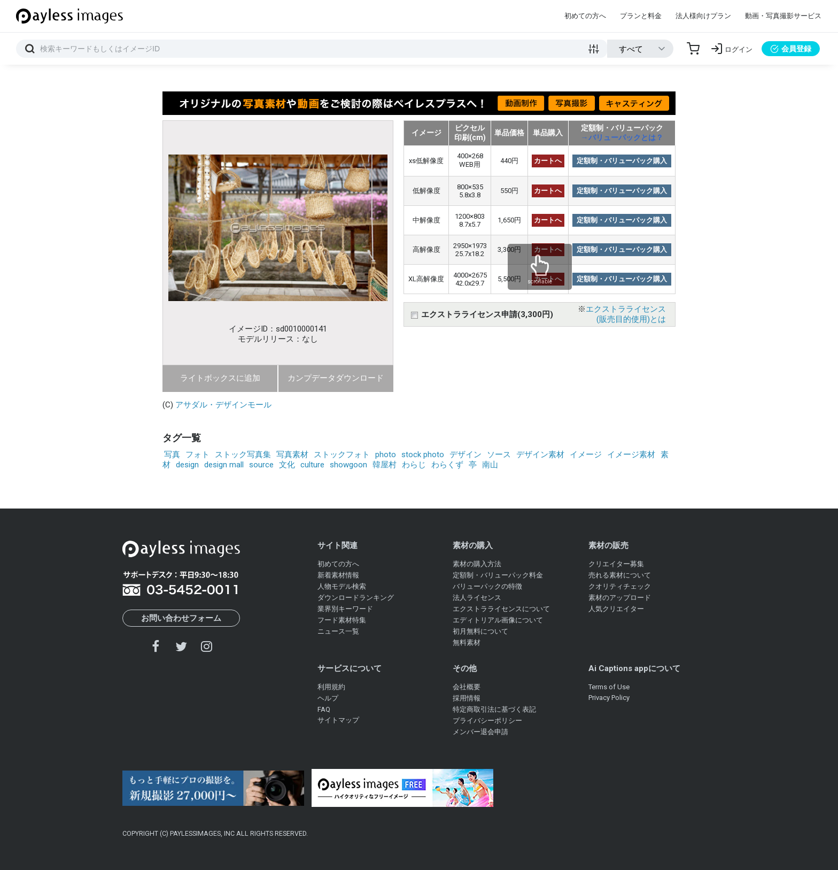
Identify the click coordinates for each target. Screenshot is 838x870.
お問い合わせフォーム (181, 618)
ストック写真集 (243, 454)
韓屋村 (385, 464)
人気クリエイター (616, 609)
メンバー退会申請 (480, 732)
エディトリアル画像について (498, 620)
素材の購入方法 (477, 564)
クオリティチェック (619, 586)
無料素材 (466, 642)
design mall (224, 464)
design (187, 464)
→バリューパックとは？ (622, 137)
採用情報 (466, 698)
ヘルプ (327, 698)
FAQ (323, 709)
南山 (490, 464)
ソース (499, 454)
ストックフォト (342, 454)
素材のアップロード (619, 598)
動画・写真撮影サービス (783, 16)
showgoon (348, 464)
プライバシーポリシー (487, 721)
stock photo (422, 454)
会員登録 (790, 48)
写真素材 (292, 454)
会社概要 (466, 687)
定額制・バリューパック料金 (498, 575)
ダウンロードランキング (355, 598)
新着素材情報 (338, 575)
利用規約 (331, 687)
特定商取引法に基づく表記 (494, 709)
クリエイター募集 (616, 564)
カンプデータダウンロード (336, 378)
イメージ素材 (631, 454)
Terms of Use (609, 687)
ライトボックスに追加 (220, 378)
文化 (287, 464)
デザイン (465, 454)
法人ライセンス (477, 598)
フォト (197, 454)
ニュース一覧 (338, 631)
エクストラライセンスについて (501, 609)
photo (385, 454)
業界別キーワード (345, 609)
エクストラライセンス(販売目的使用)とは (626, 314)
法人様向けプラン (703, 16)
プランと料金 (641, 16)
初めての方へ (585, 16)
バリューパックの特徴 (487, 586)
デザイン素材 (540, 454)
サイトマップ (338, 720)
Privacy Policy (609, 698)
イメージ (586, 454)
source (261, 464)
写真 (172, 454)
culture (312, 464)
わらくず (447, 464)
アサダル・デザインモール (223, 405)
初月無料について (480, 631)
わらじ (414, 464)
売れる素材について (619, 575)
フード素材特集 (341, 620)
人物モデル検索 (341, 586)
